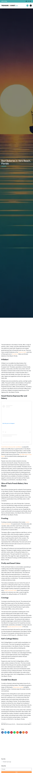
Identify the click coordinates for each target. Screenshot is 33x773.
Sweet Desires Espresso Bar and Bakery (11, 447)
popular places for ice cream (14, 626)
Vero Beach (15, 354)
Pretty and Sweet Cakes (10, 590)
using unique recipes (18, 687)
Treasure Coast (22, 352)
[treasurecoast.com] (31, 6)
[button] (2, 732)
